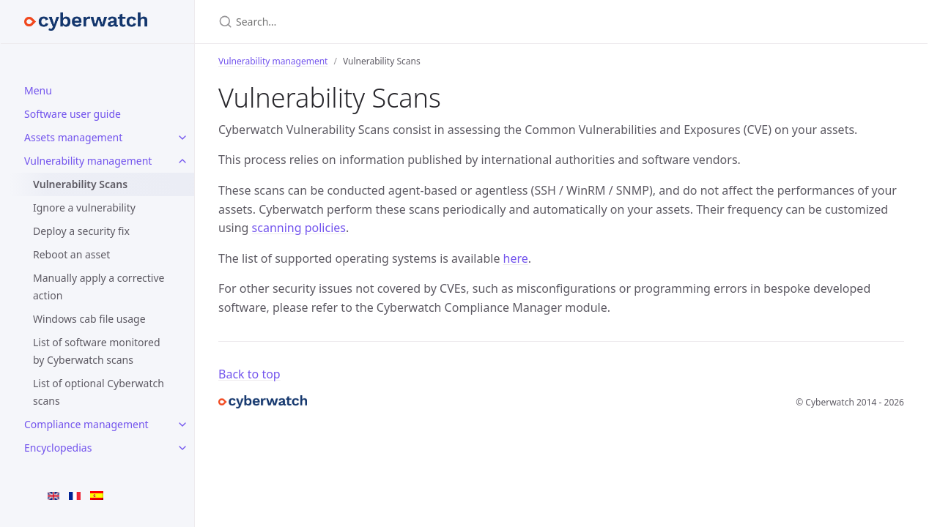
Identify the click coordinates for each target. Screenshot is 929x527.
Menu (38, 90)
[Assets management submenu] (182, 137)
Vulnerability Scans (80, 184)
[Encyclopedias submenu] (182, 448)
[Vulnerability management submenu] (182, 161)
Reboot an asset (71, 254)
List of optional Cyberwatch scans (98, 392)
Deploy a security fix (81, 231)
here (515, 258)
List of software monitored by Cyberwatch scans (96, 351)
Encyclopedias (58, 448)
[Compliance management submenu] (182, 424)
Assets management (73, 137)
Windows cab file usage (89, 319)
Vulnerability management (88, 161)
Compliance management (86, 424)
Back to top (249, 374)
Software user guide (72, 114)
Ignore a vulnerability (84, 207)
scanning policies (299, 228)
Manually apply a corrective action (98, 286)
